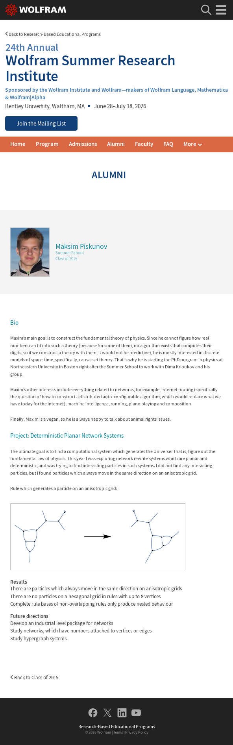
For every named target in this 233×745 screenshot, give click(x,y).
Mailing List (197, 144)
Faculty (144, 144)
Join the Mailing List (41, 123)
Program (47, 144)
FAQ (168, 144)
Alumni (116, 144)
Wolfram (104, 732)
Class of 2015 (66, 258)
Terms (118, 732)
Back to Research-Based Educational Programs (53, 34)
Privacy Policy (136, 732)
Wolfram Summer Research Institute (116, 61)
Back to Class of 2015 (34, 677)
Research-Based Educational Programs (116, 726)
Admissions (83, 144)
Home (18, 144)
